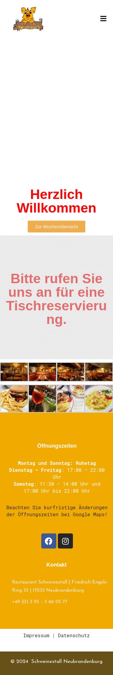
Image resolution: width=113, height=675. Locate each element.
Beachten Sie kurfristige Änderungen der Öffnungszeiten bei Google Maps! (57, 510)
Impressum (36, 635)
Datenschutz (74, 635)
